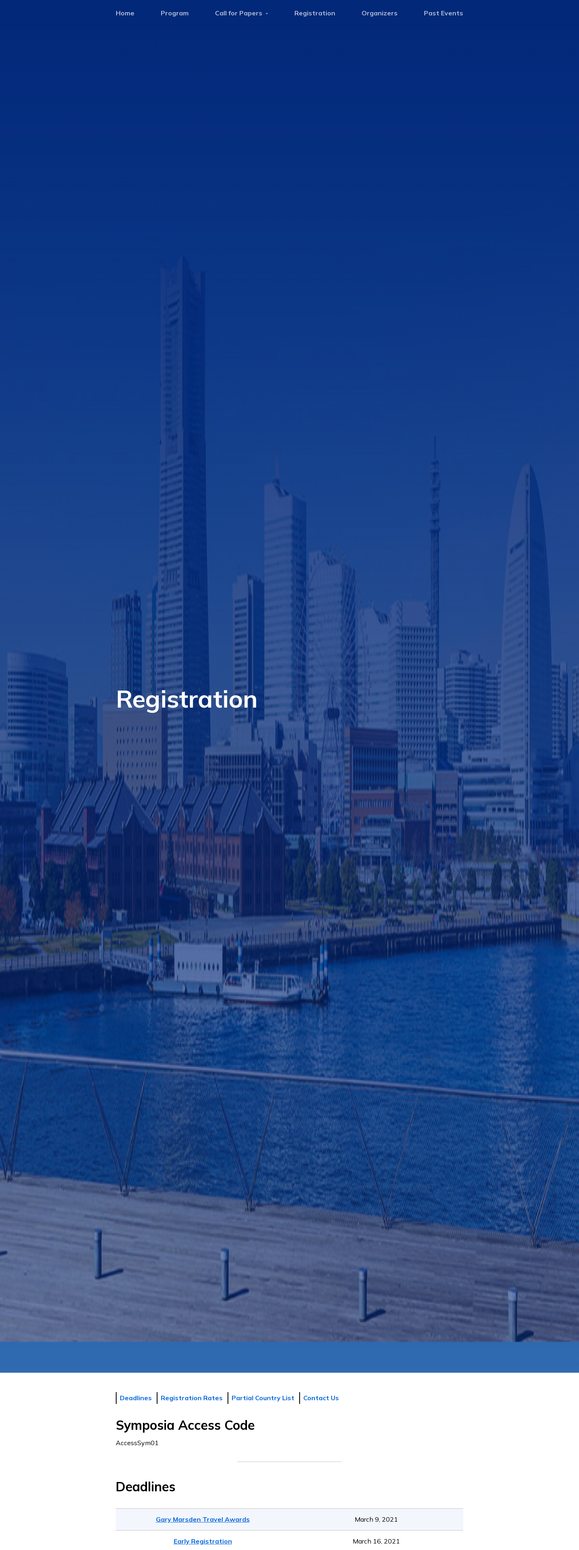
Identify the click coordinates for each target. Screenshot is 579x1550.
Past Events (443, 13)
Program (175, 13)
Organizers (380, 13)
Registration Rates (192, 1398)
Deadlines (136, 1398)
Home (125, 13)
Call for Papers (241, 13)
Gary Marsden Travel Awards (203, 1519)
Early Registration (203, 1541)
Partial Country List (263, 1398)
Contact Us (321, 1398)
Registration (314, 13)
